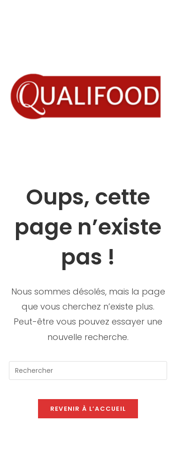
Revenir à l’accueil (88, 408)
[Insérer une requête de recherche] (88, 370)
